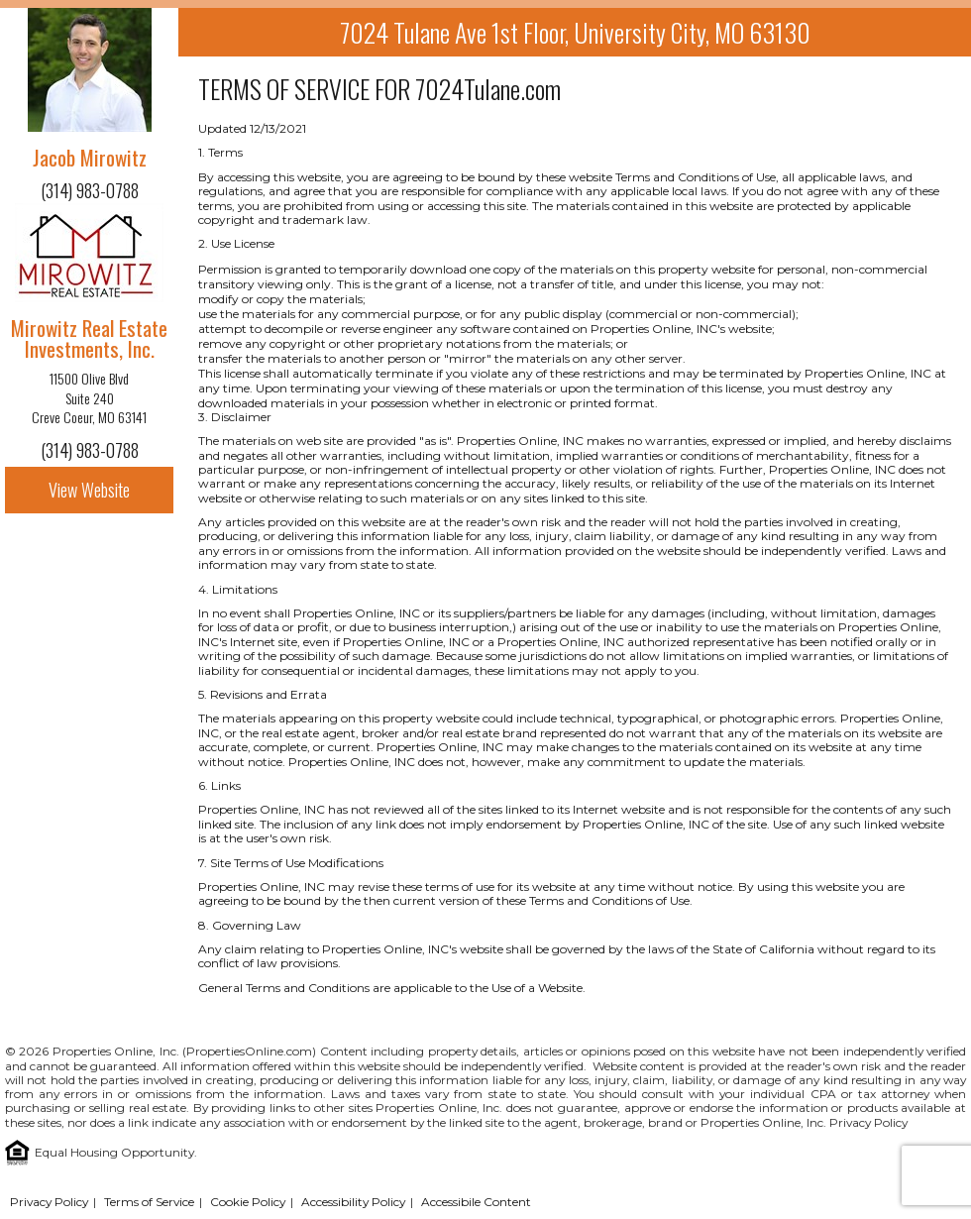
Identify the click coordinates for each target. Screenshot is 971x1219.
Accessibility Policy (353, 1201)
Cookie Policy (247, 1201)
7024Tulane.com (488, 88)
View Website (89, 489)
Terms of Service (149, 1201)
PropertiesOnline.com (249, 1051)
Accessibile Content (476, 1201)
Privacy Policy (868, 1122)
